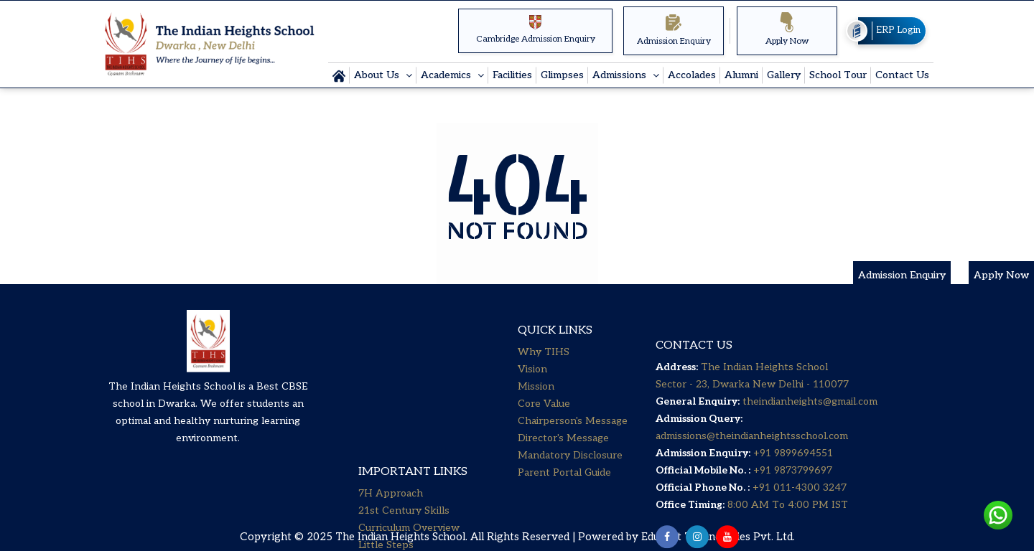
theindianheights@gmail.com (809, 434)
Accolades (692, 75)
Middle (374, 444)
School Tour (838, 75)
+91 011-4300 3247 (798, 520)
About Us (378, 75)
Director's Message (563, 459)
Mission (536, 407)
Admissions (620, 75)
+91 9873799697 (791, 503)
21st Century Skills (404, 375)
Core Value (544, 424)
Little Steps (386, 409)
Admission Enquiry (674, 29)
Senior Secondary (399, 461)
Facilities (512, 75)
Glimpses (562, 75)
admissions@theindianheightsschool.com (752, 469)
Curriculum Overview (409, 392)
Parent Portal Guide (564, 493)
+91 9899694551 (793, 486)
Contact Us (902, 75)
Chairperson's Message (573, 441)
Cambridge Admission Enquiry (535, 29)
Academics (447, 75)
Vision (532, 390)
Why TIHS (543, 373)
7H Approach (390, 358)
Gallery (784, 75)
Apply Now (787, 29)
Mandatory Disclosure (570, 476)
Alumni (741, 75)
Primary (376, 426)
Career (374, 478)
